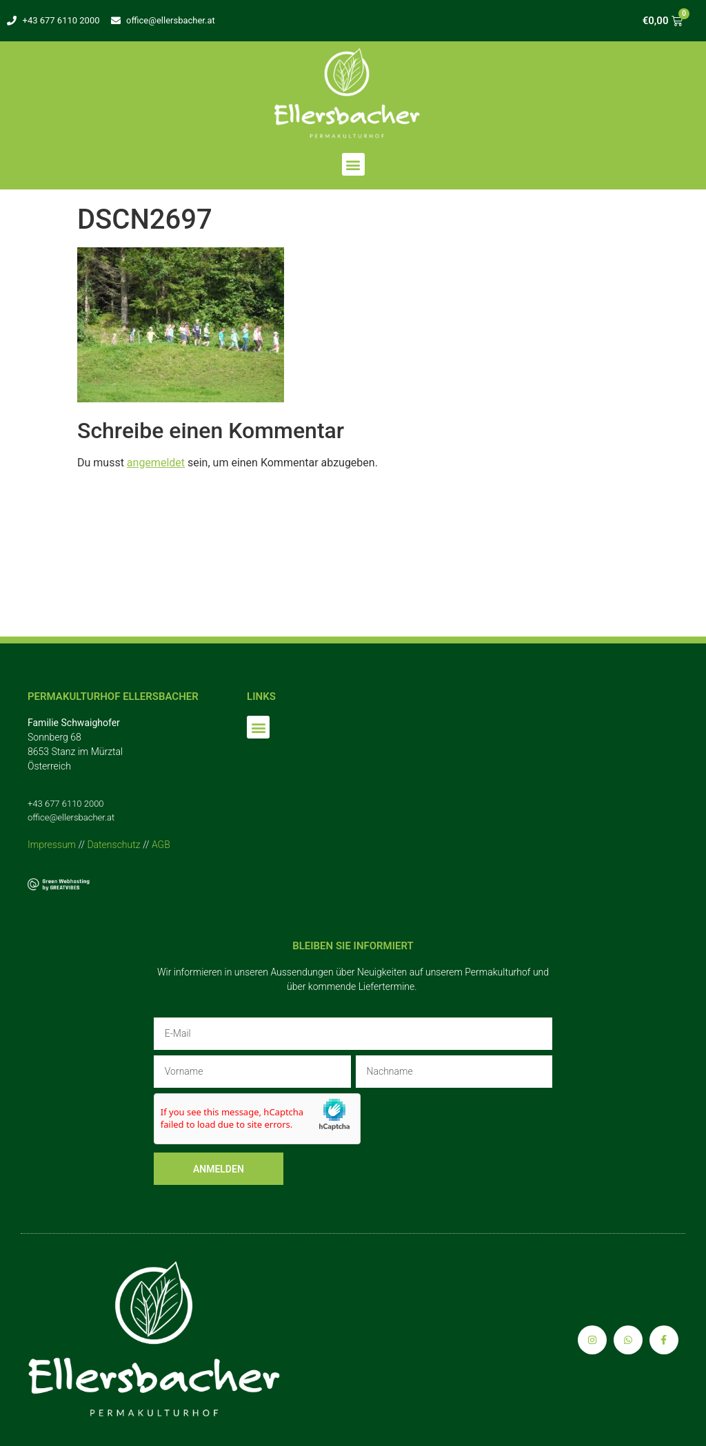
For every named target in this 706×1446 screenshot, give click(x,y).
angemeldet (156, 462)
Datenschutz (113, 844)
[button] (353, 164)
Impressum (52, 844)
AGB (161, 844)
